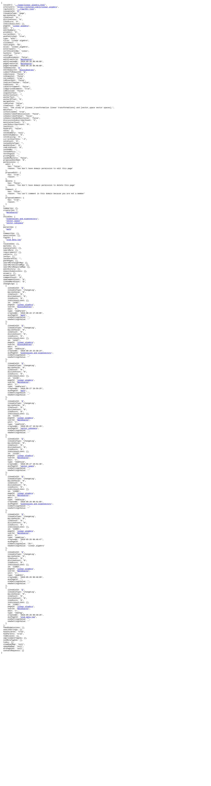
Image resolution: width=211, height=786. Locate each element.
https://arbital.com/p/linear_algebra (37, 8)
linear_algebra (20, 30)
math (9, 275)
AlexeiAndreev (27, 83)
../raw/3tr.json (25, 10)
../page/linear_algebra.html (30, 5)
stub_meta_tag (14, 287)
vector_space (13, 264)
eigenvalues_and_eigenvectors (22, 262)
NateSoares (26, 71)
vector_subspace (15, 267)
